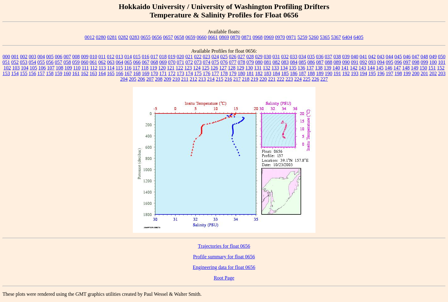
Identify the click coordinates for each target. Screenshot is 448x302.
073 (198, 62)
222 (280, 79)
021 (189, 56)
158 (50, 73)
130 (249, 67)
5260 (314, 37)
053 (23, 62)
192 (346, 73)
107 (50, 67)
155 (23, 73)
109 (68, 67)
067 (145, 62)
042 (372, 56)
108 (59, 67)
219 (254, 79)
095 (389, 62)
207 (150, 79)
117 (136, 67)
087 (320, 62)
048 (424, 56)
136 (301, 67)
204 (124, 79)
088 (328, 62)
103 (16, 67)
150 (423, 67)
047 (415, 56)
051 (6, 62)
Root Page (224, 277)
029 (259, 56)
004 (41, 56)
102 (7, 67)
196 (381, 73)
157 (41, 73)
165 (110, 73)
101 (442, 62)
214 (211, 79)
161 (76, 73)
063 (110, 62)
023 (206, 56)
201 (424, 73)
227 (324, 79)
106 (42, 67)
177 (215, 73)
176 (206, 73)
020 (180, 56)
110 (76, 67)
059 (76, 62)
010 (93, 56)
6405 (358, 37)
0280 (101, 37)
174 (189, 73)
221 (272, 79)
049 (433, 56)
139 (327, 67)
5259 (302, 37)
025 (224, 56)
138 (319, 67)
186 (293, 73)
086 (311, 62)
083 (285, 62)
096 (398, 62)
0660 (202, 37)
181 (250, 73)
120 (162, 67)
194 (363, 73)
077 (232, 62)
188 (311, 73)
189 (320, 73)
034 (302, 56)
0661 (213, 37)
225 (306, 79)
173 (180, 73)
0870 (235, 37)
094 (381, 62)
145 (380, 67)
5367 (336, 37)
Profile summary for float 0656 (224, 256)
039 (346, 56)
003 (32, 56)
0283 (134, 37)
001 (15, 56)
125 (205, 67)
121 (171, 67)
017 (154, 56)
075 (215, 62)
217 (237, 79)
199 (407, 73)
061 (93, 62)
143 (362, 67)
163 (93, 73)
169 (145, 73)
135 (292, 67)
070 (171, 62)
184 (276, 73)
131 (258, 67)
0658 (179, 37)
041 (363, 56)
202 (433, 73)
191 (337, 73)
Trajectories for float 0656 (224, 246)
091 (354, 62)
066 (137, 62)
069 (163, 62)
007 (67, 56)
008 (76, 56)
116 (127, 67)
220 (263, 79)
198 (398, 73)
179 (232, 73)
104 (24, 67)
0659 (190, 37)
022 (198, 56)
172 (171, 73)
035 (311, 56)
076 (224, 62)
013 (119, 56)
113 (102, 67)
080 (259, 62)
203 (442, 73)
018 (163, 56)
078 (241, 62)
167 (128, 73)
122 (179, 67)
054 (32, 62)
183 (267, 73)
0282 (123, 37)
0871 (246, 37)
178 (224, 73)
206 (141, 79)
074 (206, 62)
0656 (157, 37)
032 (285, 56)
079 (250, 62)
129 (240, 67)
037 (328, 56)
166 (119, 73)
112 (93, 67)
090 (346, 62)
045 (398, 56)
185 (285, 73)
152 (441, 67)
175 (198, 73)
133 (275, 67)
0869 (224, 37)
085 (302, 62)
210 (176, 79)
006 (58, 56)
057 (58, 62)
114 (110, 67)
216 (228, 79)
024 (215, 56)
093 (372, 62)
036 (320, 56)
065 (128, 62)
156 (32, 73)
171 (163, 73)
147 (397, 67)
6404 (347, 37)
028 (250, 56)
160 (67, 73)
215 (219, 79)
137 (310, 67)
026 (232, 56)
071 (180, 62)
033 (293, 56)
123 (188, 67)
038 (337, 56)
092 (363, 62)
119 (153, 67)
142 (353, 67)
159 (58, 73)
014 (128, 56)
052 (15, 62)
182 (259, 73)
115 (119, 67)
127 (223, 67)
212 (193, 79)
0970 (280, 37)
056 (50, 62)
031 (276, 56)
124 (197, 67)
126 (214, 67)
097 (407, 62)
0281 (112, 37)
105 (33, 67)
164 (102, 73)
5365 (325, 37)
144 (371, 67)
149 (414, 67)
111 (85, 67)
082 (276, 62)
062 (102, 62)
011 (101, 56)
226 (315, 79)
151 (432, 67)
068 (154, 62)
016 (145, 56)
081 (267, 62)
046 (407, 56)
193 (354, 73)
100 (433, 62)
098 (415, 62)
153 (6, 73)
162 (84, 73)
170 (154, 73)
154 (15, 73)
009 (84, 56)
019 (171, 56)
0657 (168, 37)
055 (41, 62)
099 (424, 62)
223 (289, 79)
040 (354, 56)
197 (389, 73)
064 (119, 62)
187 (302, 73)
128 (232, 67)
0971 (291, 37)
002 (23, 56)
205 (132, 79)
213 (202, 79)
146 (388, 67)
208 (158, 79)
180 (241, 73)
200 (415, 73)
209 (167, 79)
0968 (258, 37)
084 (293, 62)
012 (110, 56)
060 (84, 62)
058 (67, 62)
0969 (269, 37)
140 (336, 67)
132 (266, 67)
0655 (146, 37)
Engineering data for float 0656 (224, 267)
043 (381, 56)
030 (267, 56)
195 (372, 73)
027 (241, 56)
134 (284, 67)
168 (137, 73)
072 (189, 62)
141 (345, 67)
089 (337, 62)
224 (298, 79)
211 (184, 79)
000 (6, 56)
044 (389, 56)
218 (246, 79)
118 (144, 67)
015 (137, 56)
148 (406, 67)
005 (50, 56)
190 (328, 73)
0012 (90, 37)
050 (442, 56)
